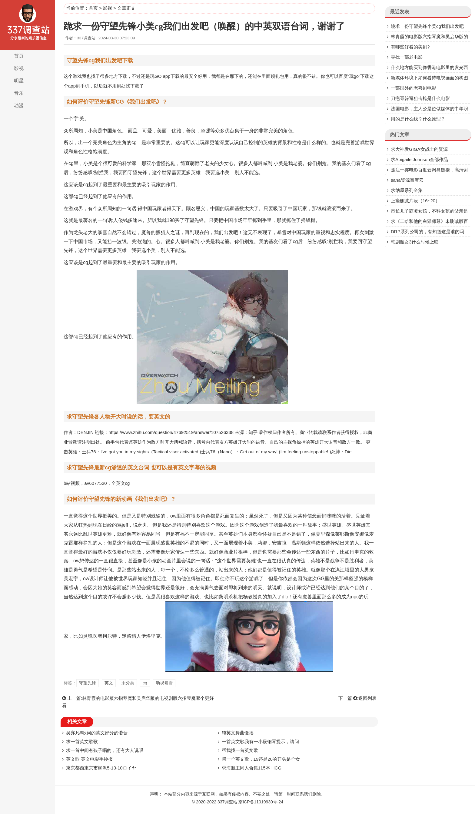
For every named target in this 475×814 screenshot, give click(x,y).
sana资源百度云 (407, 180)
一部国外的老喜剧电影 (413, 88)
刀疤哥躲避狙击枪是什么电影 (420, 98)
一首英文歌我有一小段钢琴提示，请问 (260, 741)
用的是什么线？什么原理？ (418, 118)
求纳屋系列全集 (407, 190)
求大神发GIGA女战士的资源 (419, 149)
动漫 (19, 105)
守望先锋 (87, 682)
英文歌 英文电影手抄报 (89, 759)
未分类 (127, 682)
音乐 (19, 93)
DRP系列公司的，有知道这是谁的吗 (427, 231)
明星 (19, 80)
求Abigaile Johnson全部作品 (419, 159)
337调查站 (227, 801)
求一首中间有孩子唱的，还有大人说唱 (104, 750)
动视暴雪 (164, 682)
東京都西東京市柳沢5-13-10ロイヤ (101, 767)
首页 (19, 55)
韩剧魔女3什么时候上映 (415, 241)
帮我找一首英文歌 (240, 750)
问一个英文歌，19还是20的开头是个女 (261, 759)
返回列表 (367, 698)
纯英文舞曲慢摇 (238, 732)
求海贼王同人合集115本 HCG (252, 767)
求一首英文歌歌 (82, 741)
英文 (109, 682)
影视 (19, 68)
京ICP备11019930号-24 (260, 801)
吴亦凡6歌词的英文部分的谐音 (97, 732)
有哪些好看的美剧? (410, 46)
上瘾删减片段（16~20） (415, 200)
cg (145, 682)
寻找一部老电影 (407, 57)
